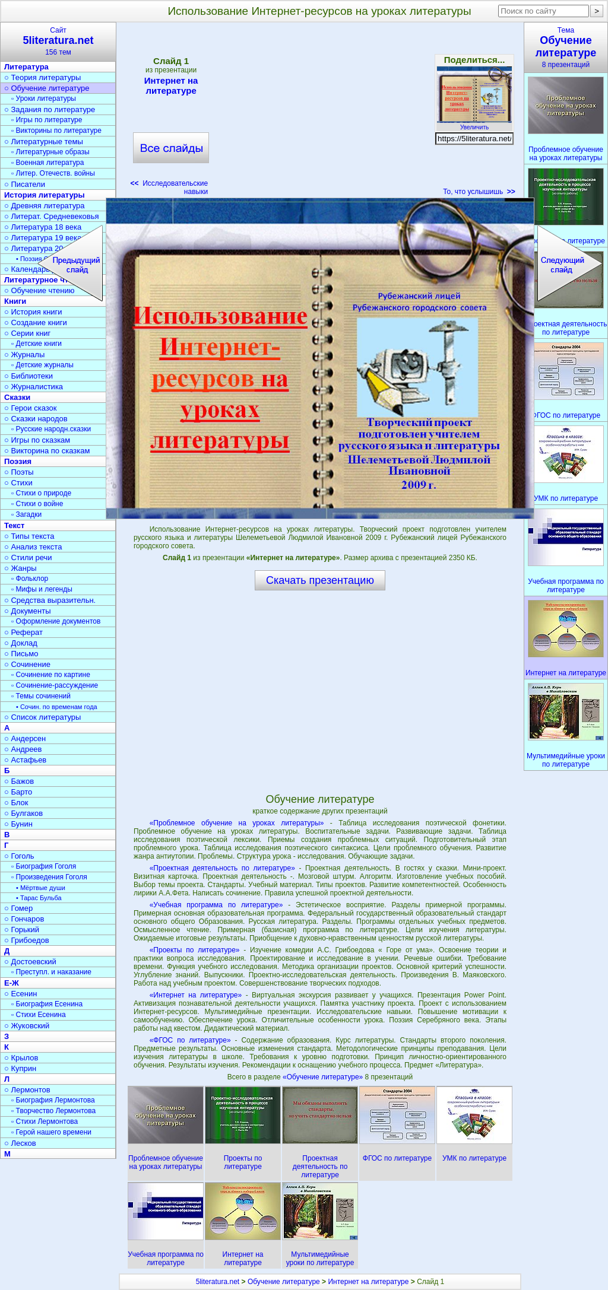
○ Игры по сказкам (37, 440)
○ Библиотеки (28, 375)
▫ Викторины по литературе (56, 130)
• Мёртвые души (40, 887)
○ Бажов (19, 781)
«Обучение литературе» (324, 1077)
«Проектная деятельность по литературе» (222, 868)
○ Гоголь (19, 855)
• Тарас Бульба (39, 897)
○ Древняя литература (44, 205)
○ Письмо (21, 653)
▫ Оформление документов (55, 621)
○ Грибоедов (26, 940)
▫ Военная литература (47, 162)
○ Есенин (20, 993)
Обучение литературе (284, 1282)
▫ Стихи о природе (41, 493)
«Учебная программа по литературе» (216, 905)
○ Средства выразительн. (50, 600)
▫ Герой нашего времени (51, 1132)
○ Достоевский (30, 961)
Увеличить (474, 124)
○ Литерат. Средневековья (51, 216)
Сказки (17, 397)
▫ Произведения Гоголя (49, 877)
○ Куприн (20, 1068)
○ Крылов (21, 1057)
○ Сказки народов (36, 418)
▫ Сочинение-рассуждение (54, 685)
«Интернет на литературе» (196, 995)
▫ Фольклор (29, 578)
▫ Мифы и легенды (41, 589)
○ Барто (18, 791)
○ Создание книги (35, 322)
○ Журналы (24, 354)
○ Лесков (20, 1143)
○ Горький (21, 929)
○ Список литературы (42, 717)
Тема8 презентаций (565, 47)
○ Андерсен (25, 738)
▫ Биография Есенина (47, 1004)
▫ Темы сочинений (41, 696)
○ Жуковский (26, 1025)
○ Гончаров (24, 918)
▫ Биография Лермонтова (53, 1100)
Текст (14, 525)
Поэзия (17, 461)
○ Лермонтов (27, 1089)
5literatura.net (217, 1282)
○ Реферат (23, 632)
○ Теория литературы (42, 77)
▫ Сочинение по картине (50, 675)
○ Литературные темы (43, 141)
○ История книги (33, 311)
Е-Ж (11, 982)
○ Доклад (20, 642)
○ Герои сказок (30, 407)
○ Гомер (18, 908)
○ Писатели (24, 184)
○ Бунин (18, 823)
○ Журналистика (33, 386)
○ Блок (16, 802)
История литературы (44, 194)
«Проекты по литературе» (195, 950)
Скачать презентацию (320, 580)
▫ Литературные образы (50, 152)
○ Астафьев (25, 759)
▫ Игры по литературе (46, 120)
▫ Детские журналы (42, 365)
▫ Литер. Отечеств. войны (53, 173)
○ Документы (27, 610)
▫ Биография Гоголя (43, 866)
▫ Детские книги (36, 343)
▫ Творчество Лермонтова (53, 1111)
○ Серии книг (27, 333)
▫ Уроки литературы (43, 98)
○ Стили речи (28, 557)
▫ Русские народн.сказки (51, 429)
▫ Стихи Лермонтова (44, 1121)
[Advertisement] (325, 113)
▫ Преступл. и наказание (51, 972)
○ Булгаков (23, 813)
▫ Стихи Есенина (38, 1015)
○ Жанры (20, 568)
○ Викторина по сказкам (47, 450)
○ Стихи (18, 482)
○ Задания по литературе (49, 109)
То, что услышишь (479, 192)
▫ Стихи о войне (37, 504)
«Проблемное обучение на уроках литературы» (237, 823)
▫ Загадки (26, 514)
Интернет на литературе (171, 85)
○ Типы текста (29, 536)
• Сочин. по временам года (56, 706)
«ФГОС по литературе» (190, 1040)
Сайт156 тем (58, 41)
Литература (26, 66)
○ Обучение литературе (47, 88)
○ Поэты (19, 472)
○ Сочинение (27, 664)
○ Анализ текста (33, 546)
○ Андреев (23, 749)
